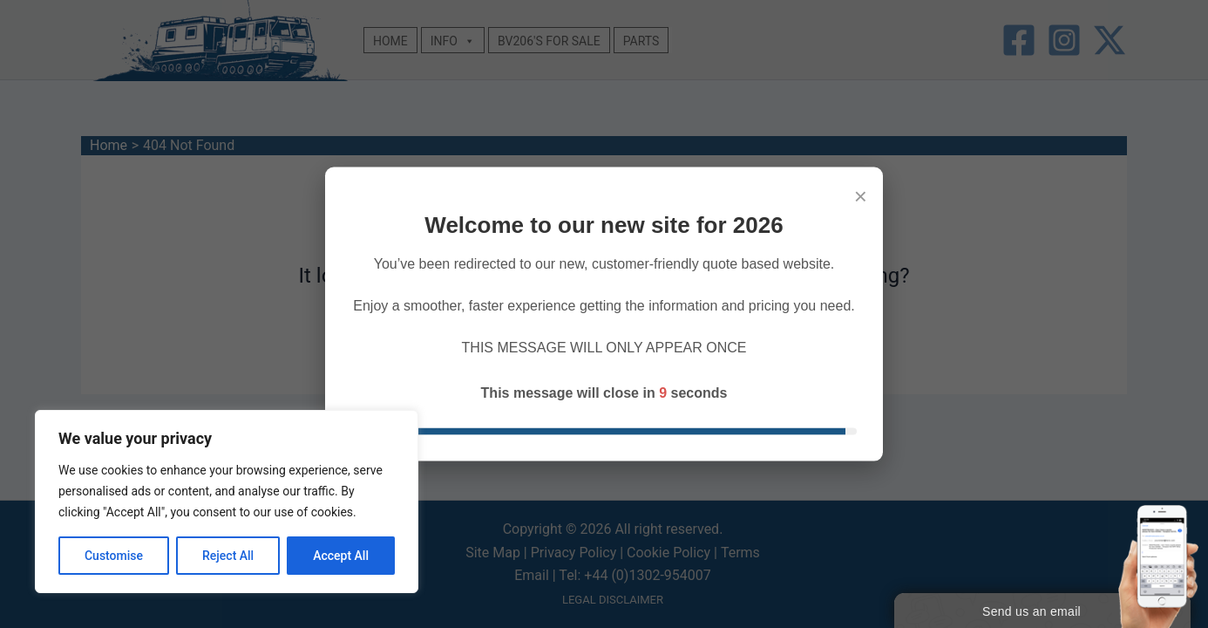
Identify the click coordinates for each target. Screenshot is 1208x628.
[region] (226, 501)
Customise (114, 556)
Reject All (228, 556)
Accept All (341, 556)
